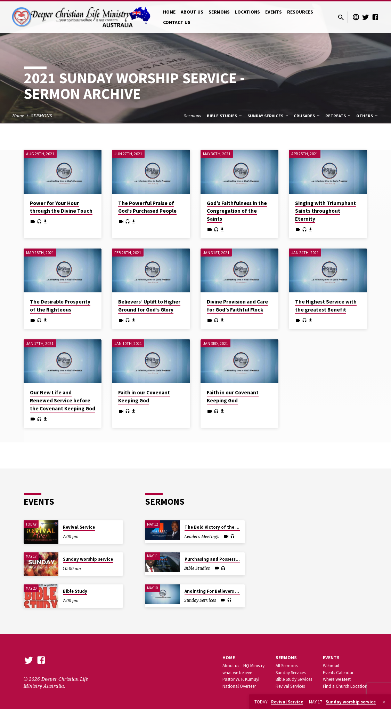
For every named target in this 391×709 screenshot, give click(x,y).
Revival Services (290, 686)
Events (331, 658)
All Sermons (287, 666)
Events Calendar (338, 673)
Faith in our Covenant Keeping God (144, 396)
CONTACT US (176, 22)
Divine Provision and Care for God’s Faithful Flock (237, 305)
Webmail (331, 666)
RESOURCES (300, 12)
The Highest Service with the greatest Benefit (326, 305)
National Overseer (239, 686)
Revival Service (79, 527)
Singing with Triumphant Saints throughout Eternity (325, 211)
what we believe (237, 673)
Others (367, 115)
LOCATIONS (247, 12)
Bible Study (75, 591)
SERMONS (219, 12)
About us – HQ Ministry (243, 666)
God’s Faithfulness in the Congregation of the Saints (237, 211)
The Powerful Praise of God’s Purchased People (147, 207)
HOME (169, 12)
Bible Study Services (294, 679)
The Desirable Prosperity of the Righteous (60, 305)
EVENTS (273, 12)
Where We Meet (337, 679)
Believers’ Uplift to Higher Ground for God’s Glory (149, 305)
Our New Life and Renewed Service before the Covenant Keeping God (62, 400)
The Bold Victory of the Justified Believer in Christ (238, 527)
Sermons (192, 116)
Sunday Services (268, 115)
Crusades (307, 115)
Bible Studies (225, 115)
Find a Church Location (345, 686)
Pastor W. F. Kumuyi (240, 679)
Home (18, 116)
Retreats (338, 115)
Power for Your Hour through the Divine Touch (61, 207)
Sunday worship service (88, 559)
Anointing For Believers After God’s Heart (228, 591)
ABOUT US (192, 12)
